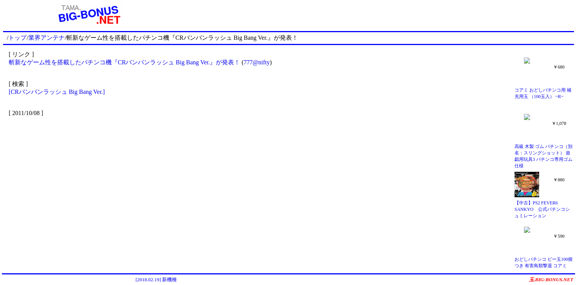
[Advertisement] (374, 14)
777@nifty (257, 62)
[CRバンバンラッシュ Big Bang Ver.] (57, 92)
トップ (17, 37)
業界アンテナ (46, 37)
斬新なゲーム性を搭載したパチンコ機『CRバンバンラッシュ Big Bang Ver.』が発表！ (124, 62)
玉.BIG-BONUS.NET (551, 279)
